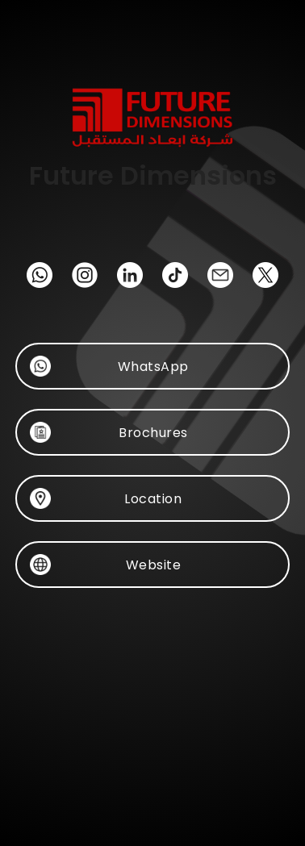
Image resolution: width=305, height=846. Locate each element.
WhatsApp (152, 366)
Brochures (152, 432)
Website (152, 564)
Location (152, 498)
